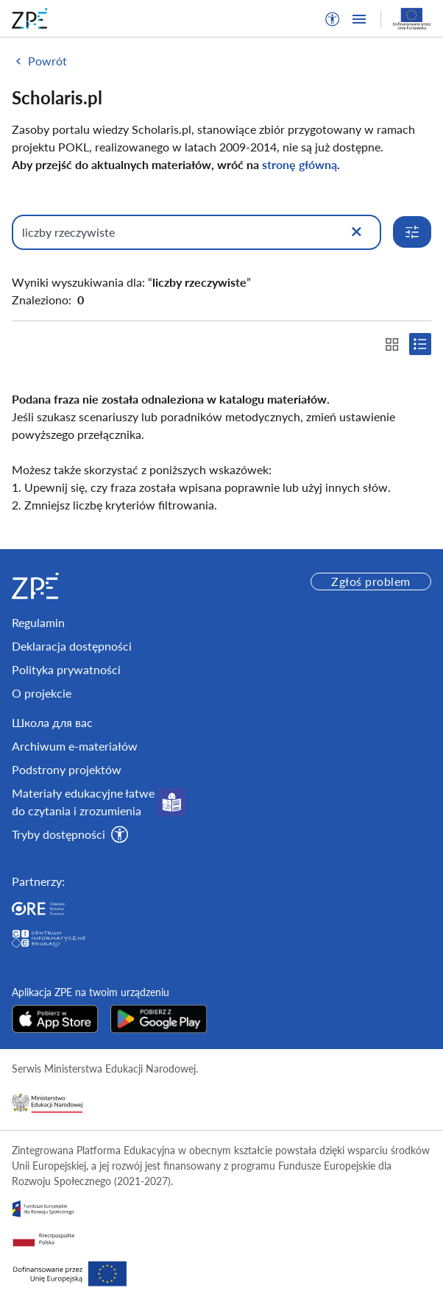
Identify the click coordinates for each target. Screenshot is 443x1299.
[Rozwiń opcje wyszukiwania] (412, 232)
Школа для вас (52, 722)
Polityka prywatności (66, 669)
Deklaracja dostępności (72, 646)
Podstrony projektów (66, 769)
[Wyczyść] (356, 232)
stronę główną (299, 164)
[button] (333, 19)
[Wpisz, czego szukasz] (196, 232)
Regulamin (38, 622)
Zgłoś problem (370, 581)
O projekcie (41, 693)
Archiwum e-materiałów (75, 746)
